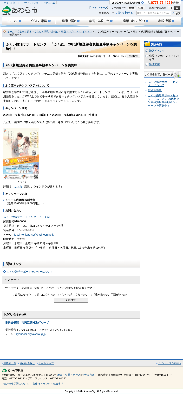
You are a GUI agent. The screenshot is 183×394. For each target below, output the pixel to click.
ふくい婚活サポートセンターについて (30, 271)
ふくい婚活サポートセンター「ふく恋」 (28, 217)
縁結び (54, 31)
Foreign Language (98, 7)
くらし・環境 (41, 31)
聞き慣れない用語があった (110, 294)
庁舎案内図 (88, 374)
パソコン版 (49, 2)
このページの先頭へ (169, 363)
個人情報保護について (16, 383)
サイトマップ (46, 363)
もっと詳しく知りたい (75, 294)
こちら (18, 186)
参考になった (23, 294)
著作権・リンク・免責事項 (47, 383)
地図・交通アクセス (68, 374)
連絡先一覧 (9, 363)
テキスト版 (9, 2)
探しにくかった (46, 294)
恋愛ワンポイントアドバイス (76, 31)
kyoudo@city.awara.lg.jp (30, 334)
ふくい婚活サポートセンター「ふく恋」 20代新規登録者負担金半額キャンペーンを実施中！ (163, 100)
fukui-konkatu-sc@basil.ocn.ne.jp (34, 234)
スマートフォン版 (29, 2)
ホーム (11, 31)
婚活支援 (154, 64)
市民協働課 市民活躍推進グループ (27, 322)
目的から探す (24, 31)
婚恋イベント (157, 50)
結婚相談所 (155, 90)
